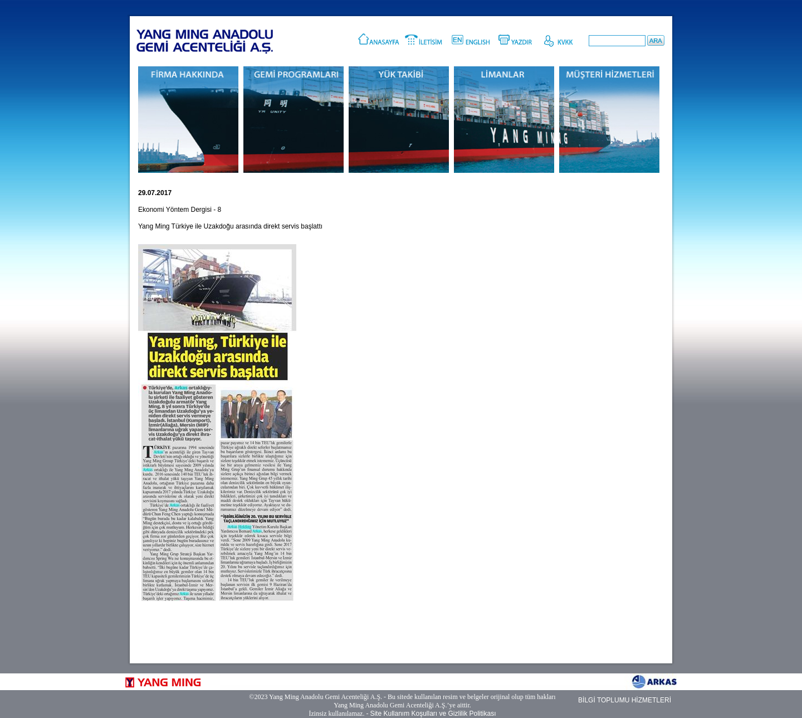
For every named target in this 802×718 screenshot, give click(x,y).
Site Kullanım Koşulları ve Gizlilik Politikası (433, 713)
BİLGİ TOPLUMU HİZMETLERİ (624, 700)
